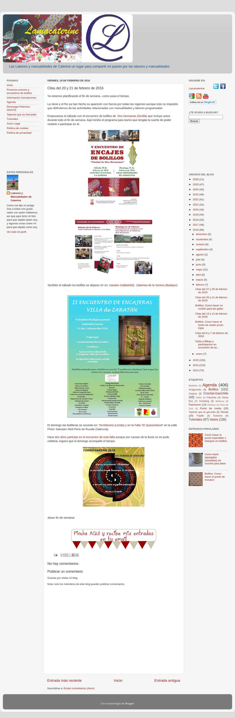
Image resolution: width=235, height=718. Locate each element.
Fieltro (199, 397)
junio (199, 264)
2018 (196, 219)
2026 (196, 179)
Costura (193, 393)
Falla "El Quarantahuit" (148, 425)
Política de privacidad (19, 132)
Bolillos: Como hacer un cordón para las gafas (209, 307)
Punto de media (210, 408)
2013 (196, 370)
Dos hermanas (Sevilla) (132, 116)
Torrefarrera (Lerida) (111, 425)
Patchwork (195, 404)
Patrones (211, 405)
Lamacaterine (197, 88)
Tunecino (217, 415)
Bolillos (213, 389)
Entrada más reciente (64, 680)
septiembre (203, 249)
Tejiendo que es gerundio (202, 412)
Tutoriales (12, 119)
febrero (200, 284)
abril (198, 274)
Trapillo (200, 415)
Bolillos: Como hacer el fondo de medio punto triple (209, 324)
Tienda (224, 412)
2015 (196, 360)
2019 (196, 214)
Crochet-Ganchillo (215, 393)
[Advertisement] (23, 153)
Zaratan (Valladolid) (121, 285)
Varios (214, 419)
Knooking (204, 401)
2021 (196, 204)
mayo (199, 269)
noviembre (202, 239)
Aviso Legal (13, 123)
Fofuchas (211, 397)
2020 (196, 209)
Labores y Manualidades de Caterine (21, 197)
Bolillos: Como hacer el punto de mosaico (215, 476)
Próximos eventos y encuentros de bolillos (19, 91)
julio (198, 259)
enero (199, 353)
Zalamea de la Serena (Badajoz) (157, 285)
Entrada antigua (167, 680)
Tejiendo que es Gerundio (21, 114)
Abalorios (193, 385)
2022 (196, 199)
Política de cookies (18, 128)
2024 (196, 189)
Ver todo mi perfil (16, 231)
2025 (196, 184)
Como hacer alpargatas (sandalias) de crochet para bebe (215, 459)
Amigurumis (195, 389)
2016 (196, 229)
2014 (196, 365)
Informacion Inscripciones (21, 97)
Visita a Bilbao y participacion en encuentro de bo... (207, 344)
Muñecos (220, 401)
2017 (196, 224)
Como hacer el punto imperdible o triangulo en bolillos (216, 437)
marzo (200, 279)
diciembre (202, 234)
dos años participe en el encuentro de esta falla (85, 437)
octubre (200, 244)
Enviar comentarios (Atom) (79, 688)
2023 (196, 194)
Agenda (11, 102)
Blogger (129, 703)
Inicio (118, 680)
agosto (200, 254)
